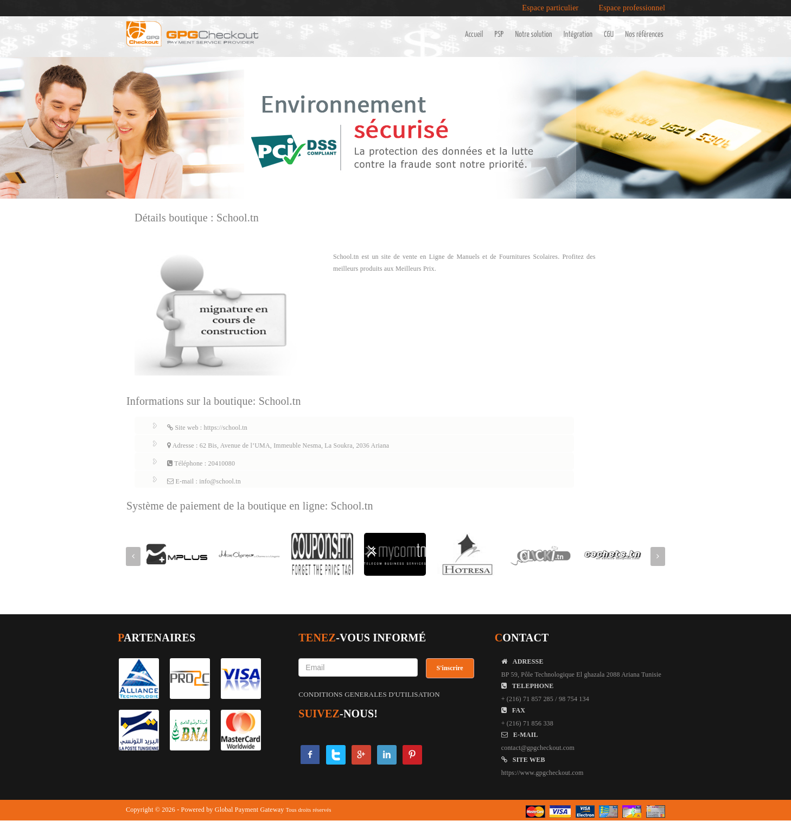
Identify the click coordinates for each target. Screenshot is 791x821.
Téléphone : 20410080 (201, 463)
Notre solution (533, 35)
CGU (609, 35)
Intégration (578, 35)
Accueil (474, 35)
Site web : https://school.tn (207, 427)
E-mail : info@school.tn (204, 481)
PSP (499, 35)
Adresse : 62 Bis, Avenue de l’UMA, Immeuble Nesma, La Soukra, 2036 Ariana (278, 445)
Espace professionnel (631, 8)
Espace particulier (550, 8)
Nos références (644, 35)
